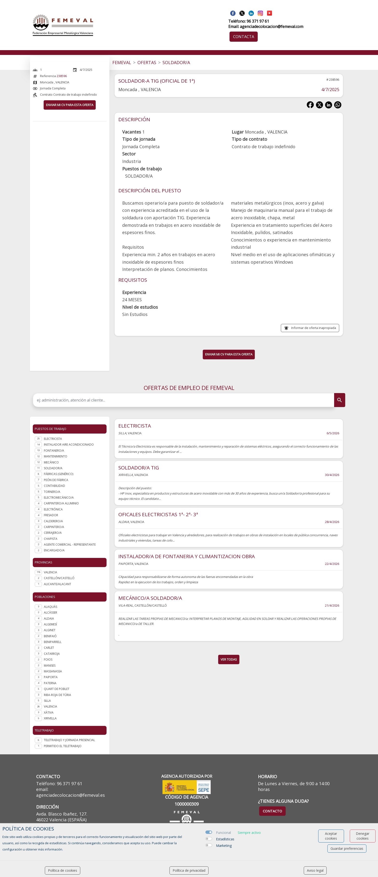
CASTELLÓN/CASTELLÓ (59, 578)
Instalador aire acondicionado (69, 444)
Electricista (53, 439)
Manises (49, 665)
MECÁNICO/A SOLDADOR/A (150, 598)
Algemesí (50, 624)
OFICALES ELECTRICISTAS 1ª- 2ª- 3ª (158, 514)
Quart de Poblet (56, 689)
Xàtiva (49, 712)
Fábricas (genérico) (58, 474)
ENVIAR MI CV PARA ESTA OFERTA (69, 105)
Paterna (50, 683)
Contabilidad (54, 486)
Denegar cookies (362, 836)
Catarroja (52, 654)
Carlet (49, 648)
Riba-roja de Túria (57, 695)
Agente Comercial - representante (70, 544)
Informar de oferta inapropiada (313, 328)
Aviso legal (315, 870)
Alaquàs (50, 607)
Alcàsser (50, 612)
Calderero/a (53, 521)
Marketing (224, 845)
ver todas (229, 659)
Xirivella (50, 718)
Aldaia (49, 618)
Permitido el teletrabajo (62, 746)
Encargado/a (54, 550)
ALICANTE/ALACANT (57, 584)
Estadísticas (225, 839)
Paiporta (51, 677)
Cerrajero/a (53, 533)
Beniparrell (52, 642)
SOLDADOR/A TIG (138, 467)
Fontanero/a (54, 451)
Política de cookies (62, 870)
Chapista (50, 539)
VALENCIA (50, 572)
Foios (48, 659)
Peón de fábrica (56, 480)
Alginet (49, 630)
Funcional (223, 832)
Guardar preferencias (347, 848)
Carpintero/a (54, 527)
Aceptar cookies (331, 836)
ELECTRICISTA (134, 425)
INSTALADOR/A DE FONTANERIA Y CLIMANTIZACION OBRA (186, 556)
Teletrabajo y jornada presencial (69, 740)
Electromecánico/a (59, 497)
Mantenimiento (55, 456)
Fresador (51, 515)
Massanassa (53, 671)
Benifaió (50, 636)
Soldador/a (53, 468)
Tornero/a (52, 492)
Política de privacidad (189, 870)
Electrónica (53, 509)
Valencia (50, 706)
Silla (47, 701)
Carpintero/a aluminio (61, 503)
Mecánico (51, 462)
